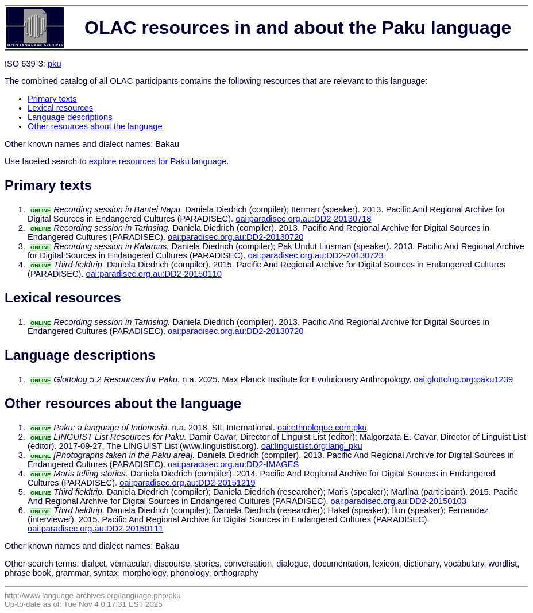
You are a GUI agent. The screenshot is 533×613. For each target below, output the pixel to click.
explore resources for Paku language (158, 161)
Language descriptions (70, 117)
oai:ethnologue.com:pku (322, 427)
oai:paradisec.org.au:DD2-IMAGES (233, 464)
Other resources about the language (95, 126)
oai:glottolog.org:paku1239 (463, 379)
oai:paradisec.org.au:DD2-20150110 (154, 273)
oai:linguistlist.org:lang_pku (311, 446)
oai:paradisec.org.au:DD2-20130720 (235, 237)
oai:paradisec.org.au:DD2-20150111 (95, 528)
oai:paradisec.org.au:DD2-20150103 (398, 501)
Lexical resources (60, 107)
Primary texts (52, 98)
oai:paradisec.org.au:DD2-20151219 (187, 482)
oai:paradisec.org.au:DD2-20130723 (315, 255)
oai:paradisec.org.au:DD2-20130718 (303, 218)
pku (54, 63)
